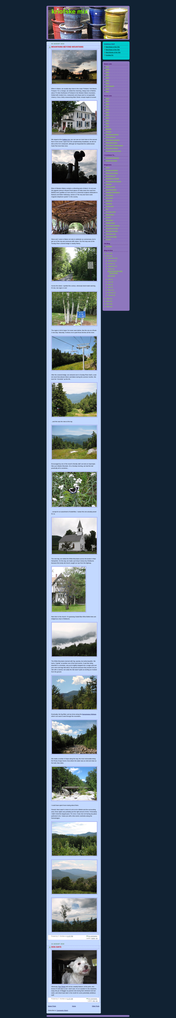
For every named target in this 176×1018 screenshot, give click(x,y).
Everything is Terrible (112, 178)
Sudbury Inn (66, 139)
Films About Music (111, 143)
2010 (107, 67)
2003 (107, 89)
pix (97, 938)
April (109, 287)
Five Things (61, 986)
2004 (107, 83)
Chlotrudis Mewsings (112, 158)
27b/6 (107, 167)
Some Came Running (112, 225)
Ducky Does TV (111, 176)
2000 (107, 126)
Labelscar (109, 203)
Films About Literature (113, 140)
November (111, 261)
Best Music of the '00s (113, 47)
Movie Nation (110, 214)
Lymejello (109, 246)
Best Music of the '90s (113, 50)
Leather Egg (110, 206)
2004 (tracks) (110, 86)
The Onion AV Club (112, 228)
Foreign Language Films (113, 151)
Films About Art (110, 137)
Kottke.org (109, 201)
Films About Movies (112, 148)
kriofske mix (70, 11)
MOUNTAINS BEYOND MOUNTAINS (67, 47)
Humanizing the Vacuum (113, 181)
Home (74, 1006)
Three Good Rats (111, 237)
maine (93, 938)
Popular (108, 217)
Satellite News (110, 223)
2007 (107, 75)
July (109, 279)
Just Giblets (109, 195)
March (110, 290)
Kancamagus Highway (89, 714)
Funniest (108, 131)
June (109, 282)
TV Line (108, 239)
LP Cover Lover (111, 212)
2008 (107, 72)
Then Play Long (111, 234)
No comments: (93, 936)
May (109, 284)
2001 (107, 123)
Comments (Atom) (62, 1010)
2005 (107, 80)
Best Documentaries (112, 134)
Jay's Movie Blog (111, 190)
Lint (107, 209)
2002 (107, 91)
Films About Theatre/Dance (114, 145)
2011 (108, 253)
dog (94, 1001)
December (111, 258)
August (110, 269)
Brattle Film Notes (111, 161)
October (110, 263)
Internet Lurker (110, 187)
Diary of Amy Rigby (112, 173)
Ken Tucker (109, 198)
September (111, 266)
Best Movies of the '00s (113, 52)
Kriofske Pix (109, 55)
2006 (107, 78)
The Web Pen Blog (112, 231)
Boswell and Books (112, 170)
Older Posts (95, 1006)
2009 (107, 69)
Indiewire (108, 184)
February (111, 292)
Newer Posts (52, 1006)
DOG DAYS (56, 947)
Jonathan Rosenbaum (113, 192)
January (110, 295)
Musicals (108, 129)
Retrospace (109, 220)
